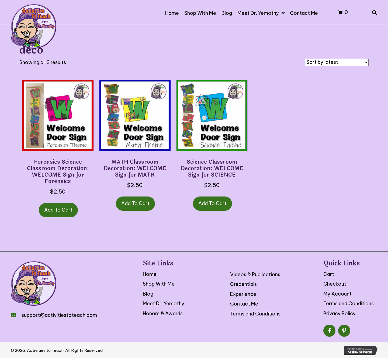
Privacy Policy (339, 313)
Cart (328, 274)
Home (150, 274)
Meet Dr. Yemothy (163, 303)
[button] (329, 331)
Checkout (334, 284)
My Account (337, 294)
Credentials (243, 284)
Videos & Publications (255, 274)
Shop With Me (159, 284)
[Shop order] (337, 62)
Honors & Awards (163, 313)
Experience (243, 294)
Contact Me (244, 304)
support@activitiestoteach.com (59, 315)
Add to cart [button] (58, 210)
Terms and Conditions (255, 314)
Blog (148, 294)
